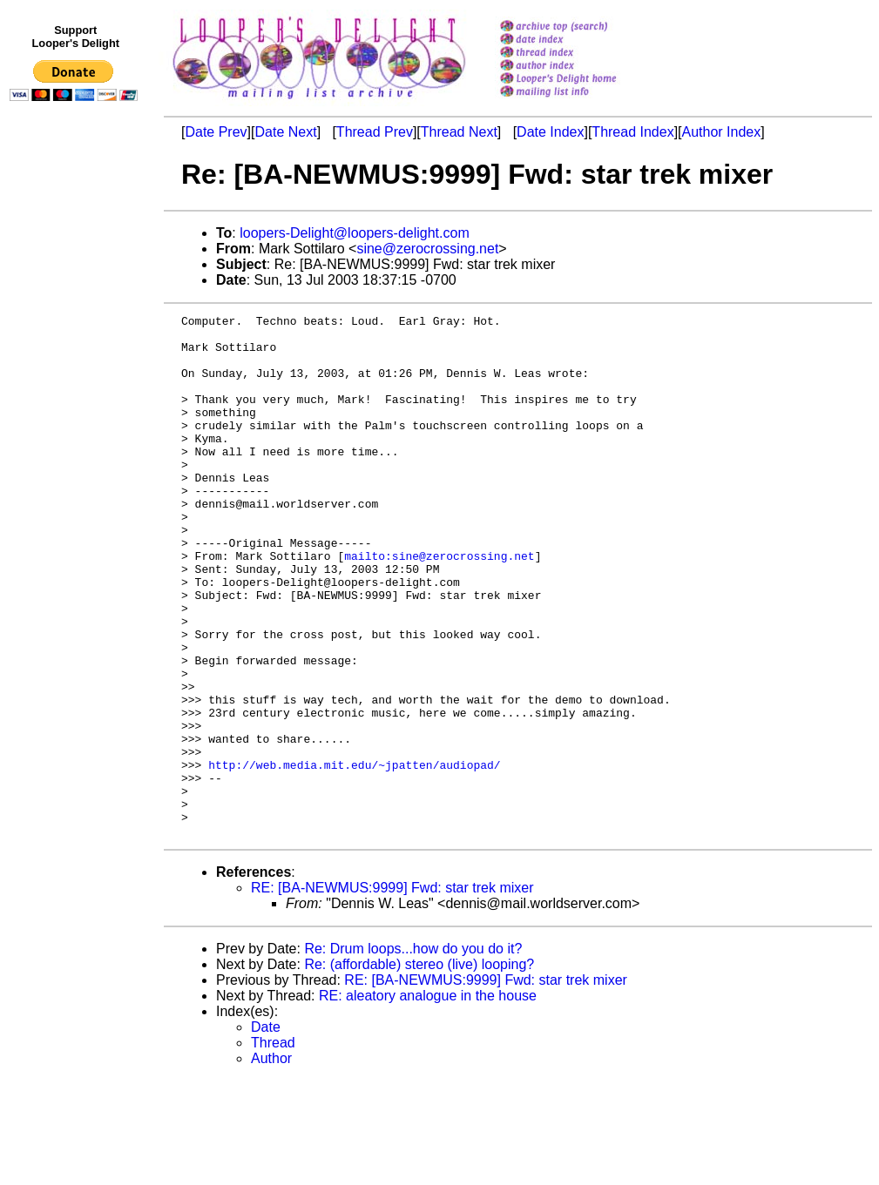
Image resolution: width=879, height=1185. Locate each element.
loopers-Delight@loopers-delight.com (354, 233)
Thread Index (632, 132)
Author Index (721, 132)
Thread (273, 1147)
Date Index (550, 132)
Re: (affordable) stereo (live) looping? (419, 1068)
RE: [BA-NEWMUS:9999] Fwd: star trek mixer (392, 992)
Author (271, 1162)
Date (266, 1131)
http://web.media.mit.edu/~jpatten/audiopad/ (354, 856)
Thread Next (459, 132)
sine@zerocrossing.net (427, 248)
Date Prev (216, 132)
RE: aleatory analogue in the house (428, 1100)
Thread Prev (374, 132)
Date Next (285, 132)
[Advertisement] (76, 467)
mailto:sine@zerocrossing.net (439, 605)
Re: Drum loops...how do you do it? (413, 1053)
